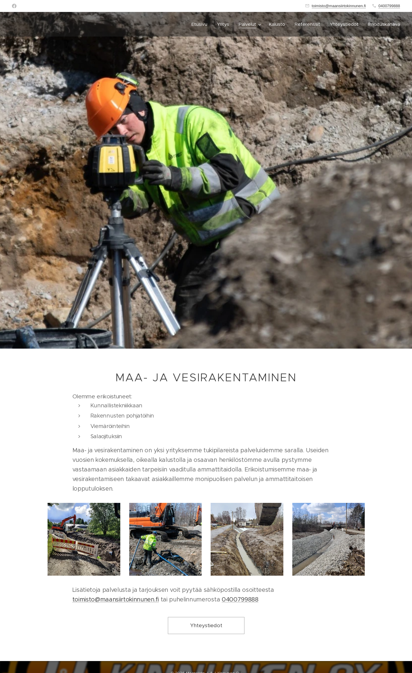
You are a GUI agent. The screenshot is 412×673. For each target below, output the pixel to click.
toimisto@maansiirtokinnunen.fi (339, 6)
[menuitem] (201, 24)
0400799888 (389, 6)
